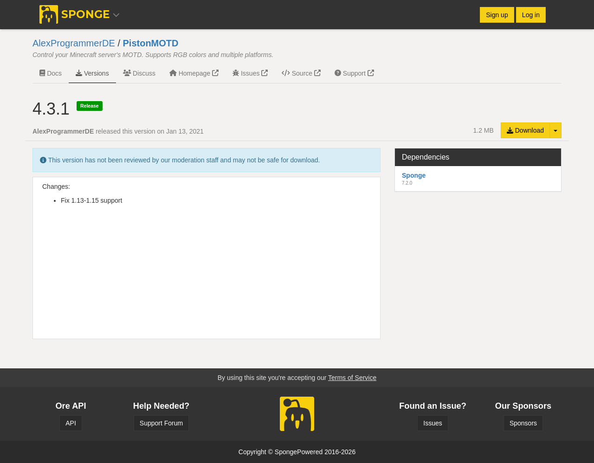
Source (301, 73)
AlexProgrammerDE (73, 43)
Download (525, 130)
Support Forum (161, 423)
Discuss (139, 73)
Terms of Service (352, 377)
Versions (92, 73)
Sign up (497, 15)
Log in (531, 15)
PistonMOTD (151, 43)
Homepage (194, 73)
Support (354, 73)
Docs (50, 73)
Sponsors (523, 423)
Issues (250, 73)
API (70, 423)
